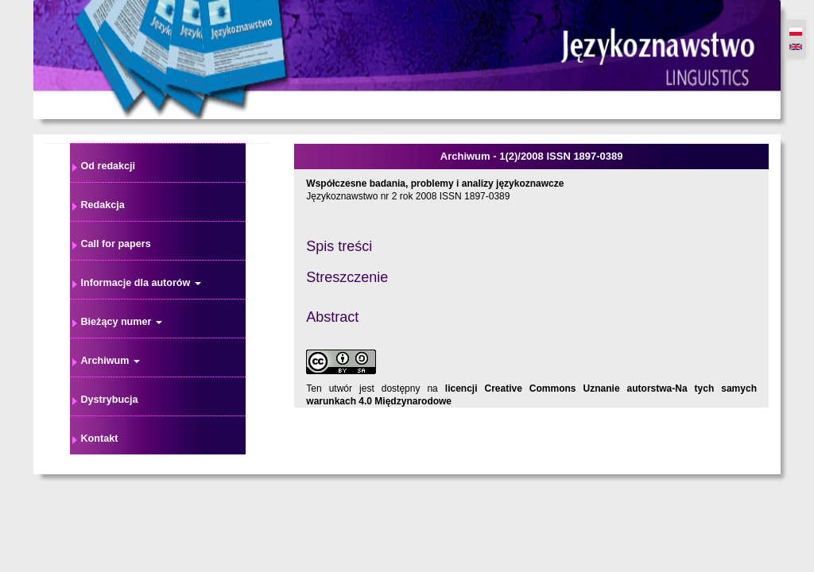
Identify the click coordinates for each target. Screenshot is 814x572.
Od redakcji (108, 166)
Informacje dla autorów (141, 282)
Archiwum (110, 360)
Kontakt (99, 438)
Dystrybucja (109, 399)
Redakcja (103, 205)
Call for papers (116, 243)
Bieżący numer (121, 321)
